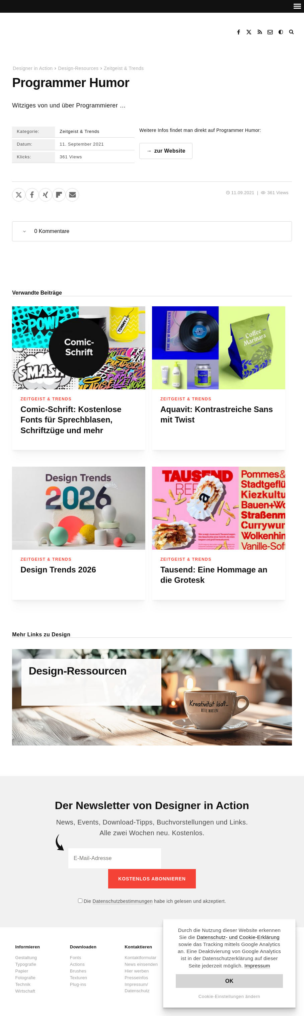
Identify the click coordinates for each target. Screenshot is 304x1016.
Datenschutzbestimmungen (123, 900)
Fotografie (25, 977)
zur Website (169, 151)
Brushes (78, 970)
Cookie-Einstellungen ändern (229, 996)
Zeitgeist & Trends (124, 68)
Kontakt (270, 32)
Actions (77, 963)
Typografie (25, 963)
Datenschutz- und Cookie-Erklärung (238, 937)
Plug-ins (78, 983)
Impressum (257, 965)
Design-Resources (78, 68)
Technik (22, 983)
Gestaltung (26, 956)
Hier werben (137, 970)
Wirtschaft (25, 990)
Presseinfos (136, 977)
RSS (259, 32)
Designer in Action (45, 30)
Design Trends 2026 (58, 569)
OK (229, 981)
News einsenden (141, 963)
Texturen (78, 977)
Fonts (75, 956)
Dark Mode (281, 32)
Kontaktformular (140, 956)
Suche (292, 32)
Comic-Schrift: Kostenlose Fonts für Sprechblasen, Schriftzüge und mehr (70, 420)
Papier (21, 970)
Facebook (238, 32)
